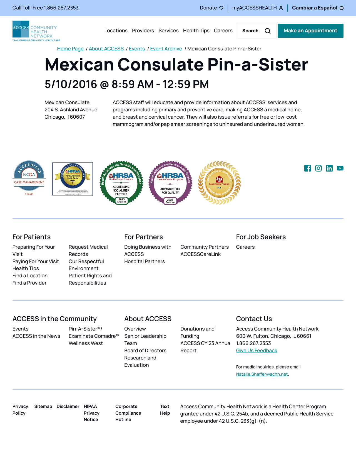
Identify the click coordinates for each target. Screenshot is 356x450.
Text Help (165, 409)
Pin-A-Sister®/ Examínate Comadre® (94, 332)
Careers (223, 30)
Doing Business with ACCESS (147, 251)
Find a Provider (30, 283)
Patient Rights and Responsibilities (90, 279)
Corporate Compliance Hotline (128, 412)
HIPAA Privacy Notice (92, 412)
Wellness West (86, 343)
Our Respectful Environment (86, 265)
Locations (116, 30)
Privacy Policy (20, 409)
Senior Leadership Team (145, 340)
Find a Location (30, 275)
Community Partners (204, 247)
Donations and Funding (197, 332)
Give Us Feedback (256, 350)
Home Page (70, 48)
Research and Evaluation (140, 361)
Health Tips (196, 30)
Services (168, 30)
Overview (135, 329)
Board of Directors (145, 350)
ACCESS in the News (36, 336)
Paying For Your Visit (36, 261)
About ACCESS (106, 48)
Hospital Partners (144, 261)
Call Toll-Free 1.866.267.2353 (46, 7)
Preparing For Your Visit (34, 251)
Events (137, 48)
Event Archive (166, 48)
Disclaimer (68, 406)
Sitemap (43, 406)
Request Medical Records (88, 251)
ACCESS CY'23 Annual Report (205, 347)
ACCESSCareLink (200, 254)
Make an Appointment (310, 30)
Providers (143, 30)
